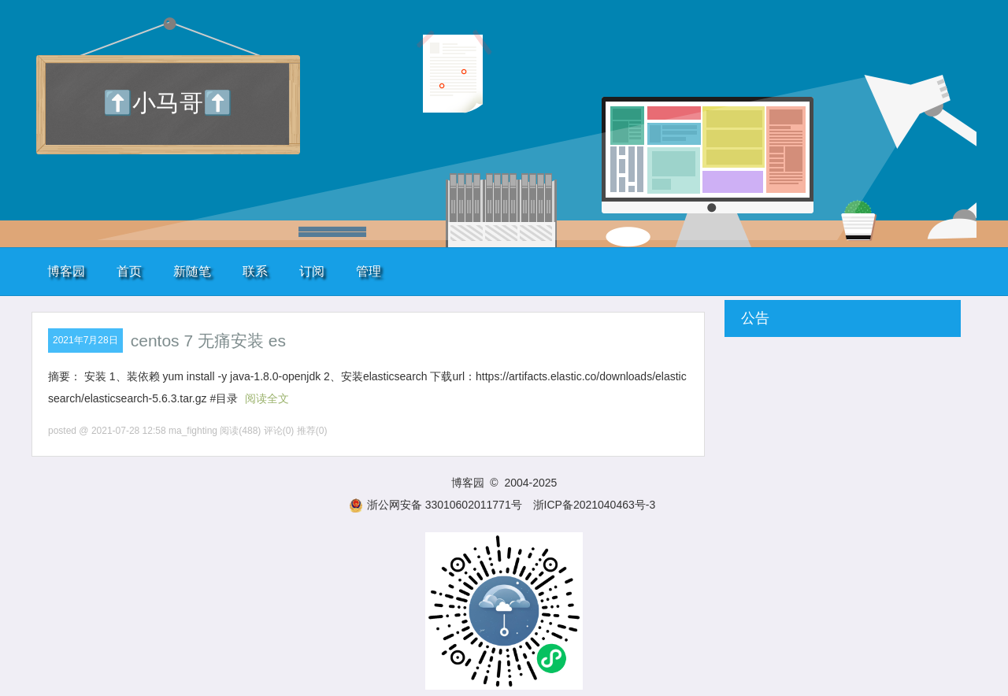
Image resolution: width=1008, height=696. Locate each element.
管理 (368, 271)
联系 (255, 271)
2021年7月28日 (85, 340)
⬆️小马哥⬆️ (167, 103)
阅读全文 (267, 398)
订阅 (311, 271)
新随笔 (192, 271)
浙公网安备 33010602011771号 (435, 504)
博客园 (66, 271)
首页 (129, 271)
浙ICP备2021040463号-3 (594, 504)
